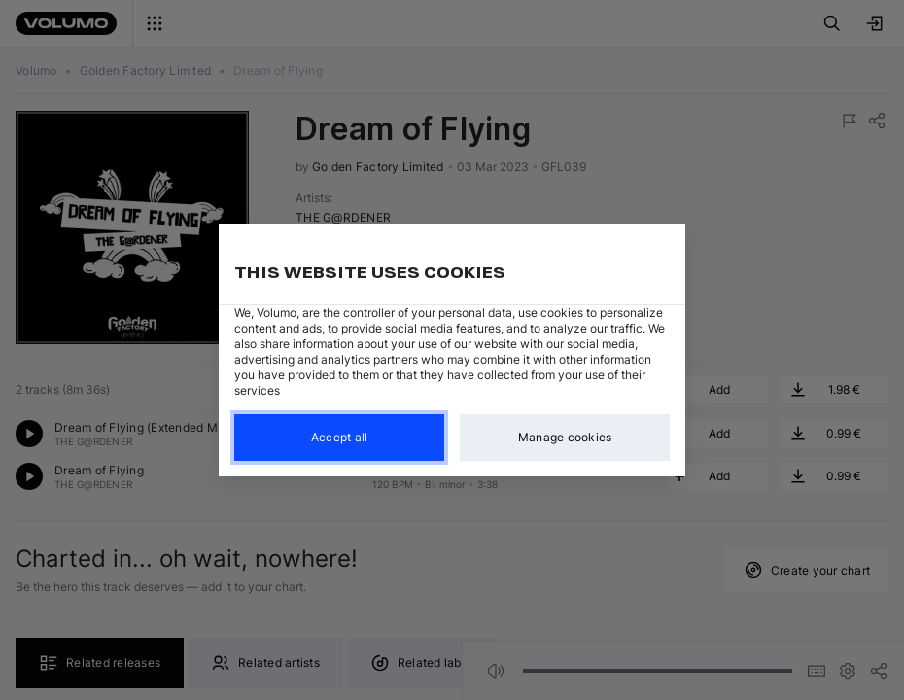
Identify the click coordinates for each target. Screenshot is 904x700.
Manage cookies (565, 437)
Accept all (339, 437)
